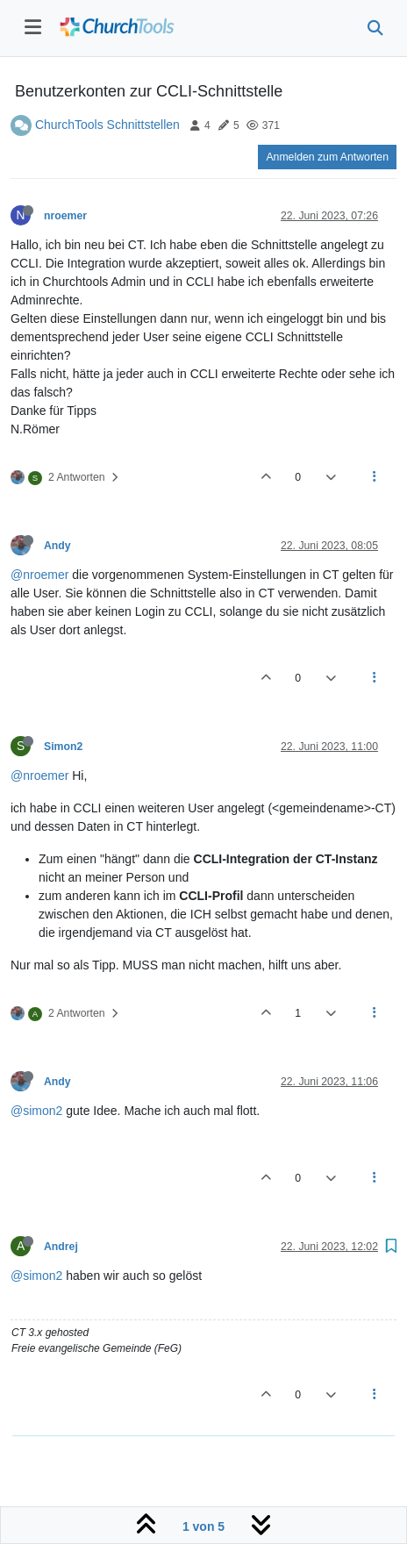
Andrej (61, 1246)
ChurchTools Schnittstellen (107, 125)
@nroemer (39, 575)
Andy (57, 546)
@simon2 (36, 1111)
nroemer (65, 216)
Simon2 (63, 746)
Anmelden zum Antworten (327, 157)
